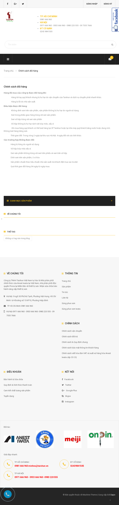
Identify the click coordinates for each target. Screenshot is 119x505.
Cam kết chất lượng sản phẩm (17, 390)
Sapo (112, 495)
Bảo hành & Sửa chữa (13, 379)
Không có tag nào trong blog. (17, 238)
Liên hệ (65, 298)
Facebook (68, 379)
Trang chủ (8, 71)
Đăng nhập (91, 4)
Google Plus (69, 390)
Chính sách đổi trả (70, 336)
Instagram (68, 401)
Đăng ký (108, 4)
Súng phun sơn (68, 303)
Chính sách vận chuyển (72, 331)
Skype (66, 396)
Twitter (66, 385)
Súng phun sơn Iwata (71, 309)
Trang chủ (66, 281)
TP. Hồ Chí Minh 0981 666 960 (18, 306)
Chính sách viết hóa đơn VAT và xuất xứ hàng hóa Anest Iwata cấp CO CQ (86, 355)
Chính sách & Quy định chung (75, 342)
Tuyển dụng (9, 396)
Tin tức (65, 292)
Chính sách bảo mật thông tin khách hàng (80, 348)
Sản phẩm (66, 286)
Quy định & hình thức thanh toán (18, 385)
